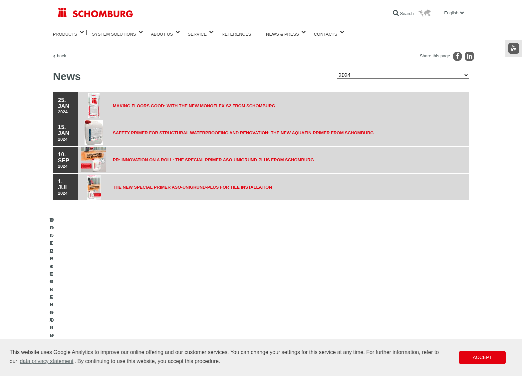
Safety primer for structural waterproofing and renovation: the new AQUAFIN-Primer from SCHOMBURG (253, 128)
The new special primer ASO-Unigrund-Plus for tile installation (198, 183)
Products (65, 32)
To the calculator (211, 308)
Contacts (326, 32)
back (61, 51)
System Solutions (114, 32)
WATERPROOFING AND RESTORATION (95, 308)
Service (197, 32)
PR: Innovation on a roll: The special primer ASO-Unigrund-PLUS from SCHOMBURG (221, 156)
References (236, 32)
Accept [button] (482, 357)
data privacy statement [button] (47, 361)
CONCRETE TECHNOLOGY (83, 338)
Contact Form (209, 328)
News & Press (282, 32)
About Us (162, 32)
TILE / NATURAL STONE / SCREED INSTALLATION (104, 318)
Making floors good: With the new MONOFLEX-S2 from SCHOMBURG (200, 101)
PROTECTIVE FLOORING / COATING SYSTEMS (102, 328)
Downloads (206, 318)
